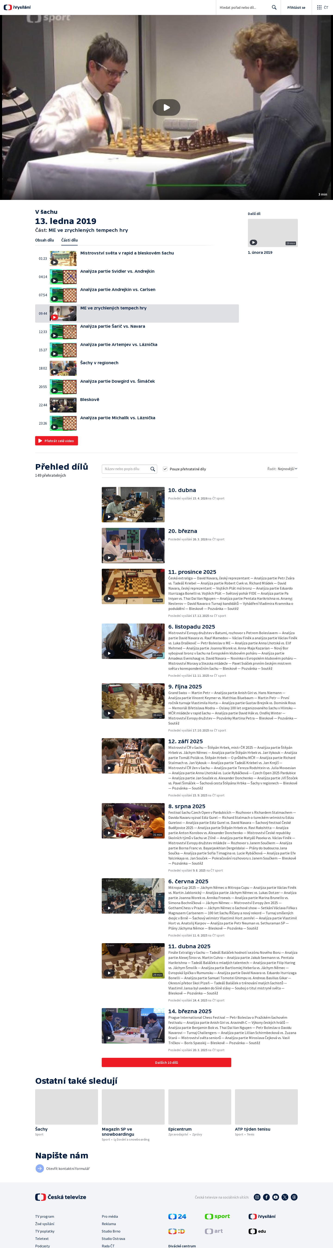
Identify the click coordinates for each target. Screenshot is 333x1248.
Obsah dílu (44, 240)
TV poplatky (44, 1231)
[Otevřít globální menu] (322, 7)
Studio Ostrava (113, 1238)
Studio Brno (111, 1231)
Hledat (273, 9)
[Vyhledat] (152, 468)
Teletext (42, 1238)
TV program (44, 1216)
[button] (166, 107)
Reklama (109, 1223)
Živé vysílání (44, 1223)
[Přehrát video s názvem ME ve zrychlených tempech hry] (166, 107)
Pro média (110, 1216)
